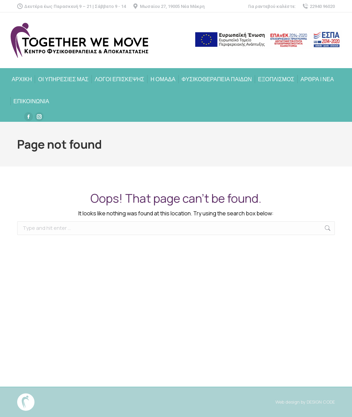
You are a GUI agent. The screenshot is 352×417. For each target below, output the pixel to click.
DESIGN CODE (321, 402)
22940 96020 (318, 6)
